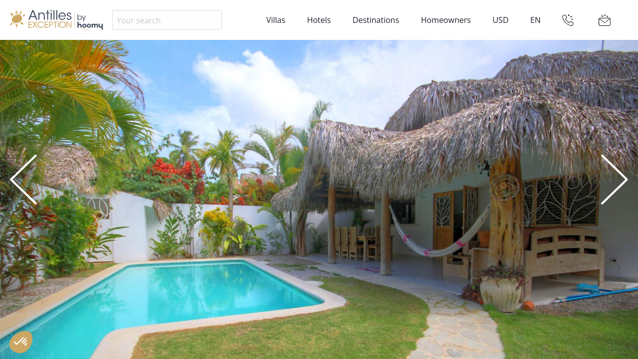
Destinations (375, 19)
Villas (275, 19)
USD (500, 19)
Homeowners (446, 19)
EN (535, 19)
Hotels (319, 19)
